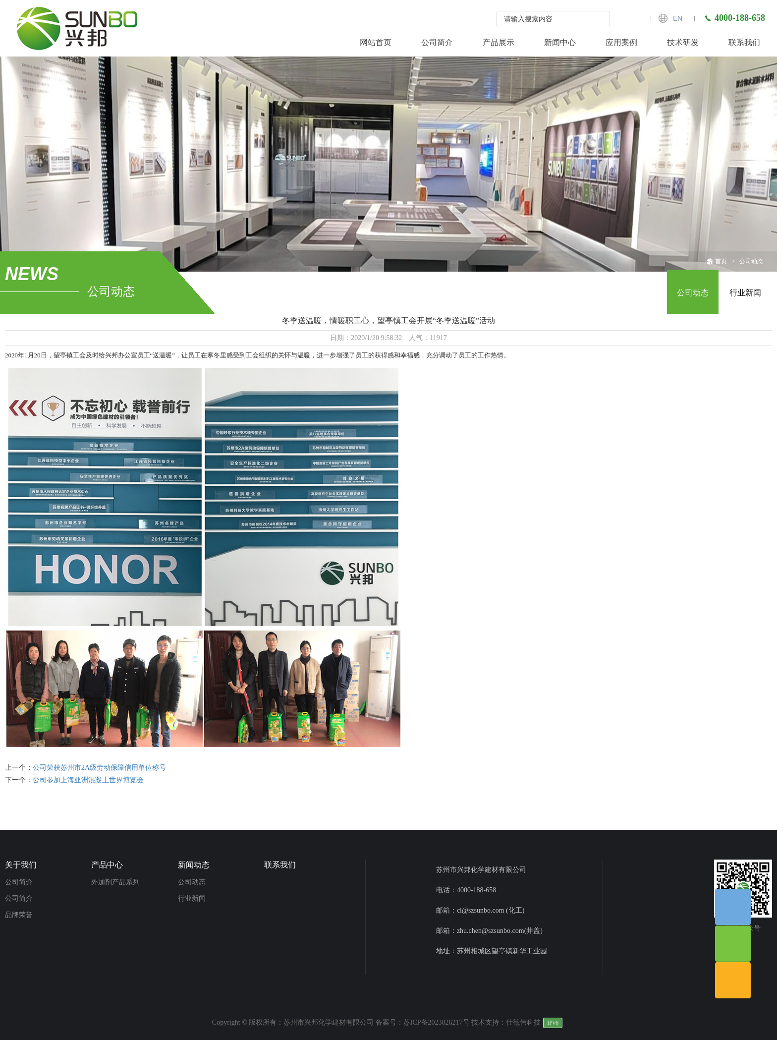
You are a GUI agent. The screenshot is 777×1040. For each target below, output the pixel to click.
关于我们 (21, 865)
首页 (717, 261)
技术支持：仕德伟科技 (506, 1022)
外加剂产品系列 (115, 882)
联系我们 (280, 865)
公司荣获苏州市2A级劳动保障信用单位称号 (99, 767)
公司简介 (19, 882)
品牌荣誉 (19, 915)
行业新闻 (745, 293)
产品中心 (107, 865)
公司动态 (751, 261)
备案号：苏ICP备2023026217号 (423, 1022)
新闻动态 (194, 865)
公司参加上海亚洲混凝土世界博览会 (88, 780)
